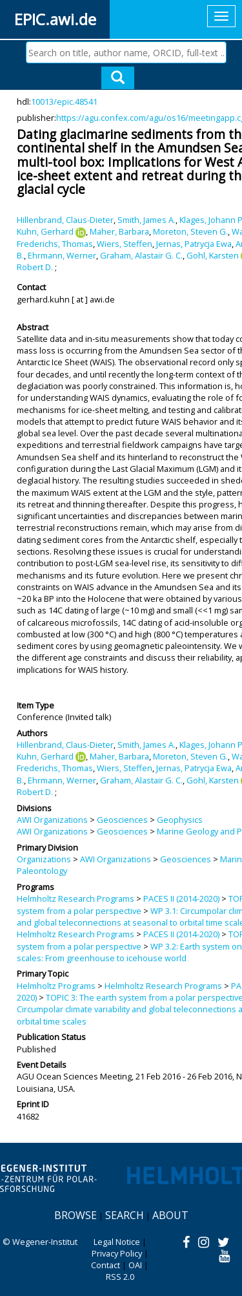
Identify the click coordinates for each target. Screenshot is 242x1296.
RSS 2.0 (120, 1276)
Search (124, 1215)
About (170, 1215)
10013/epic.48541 (64, 101)
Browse (75, 1215)
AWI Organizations (52, 819)
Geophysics (180, 819)
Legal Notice (117, 1242)
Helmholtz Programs (56, 986)
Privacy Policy (117, 1253)
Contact (105, 1265)
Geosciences (122, 819)
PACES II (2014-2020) (181, 898)
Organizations (44, 859)
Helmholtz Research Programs (75, 898)
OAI (135, 1265)
